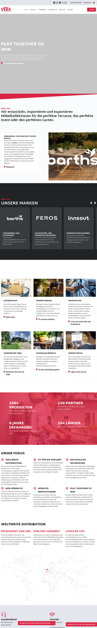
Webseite (10, 167)
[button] (33, 10)
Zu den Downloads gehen (48, 370)
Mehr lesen (10, 317)
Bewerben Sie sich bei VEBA (15, 373)
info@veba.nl (87, 2)
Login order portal (78, 372)
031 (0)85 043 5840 (76, 2)
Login (91, 9)
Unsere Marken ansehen (13, 63)
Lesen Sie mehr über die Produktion (80, 323)
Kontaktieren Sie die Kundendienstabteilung (35, 623)
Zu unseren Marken (46, 319)
